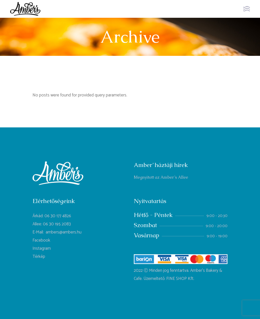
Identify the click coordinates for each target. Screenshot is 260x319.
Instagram (41, 248)
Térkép (38, 256)
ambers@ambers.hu (64, 232)
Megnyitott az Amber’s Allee (161, 177)
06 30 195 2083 (57, 224)
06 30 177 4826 (57, 216)
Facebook (41, 240)
